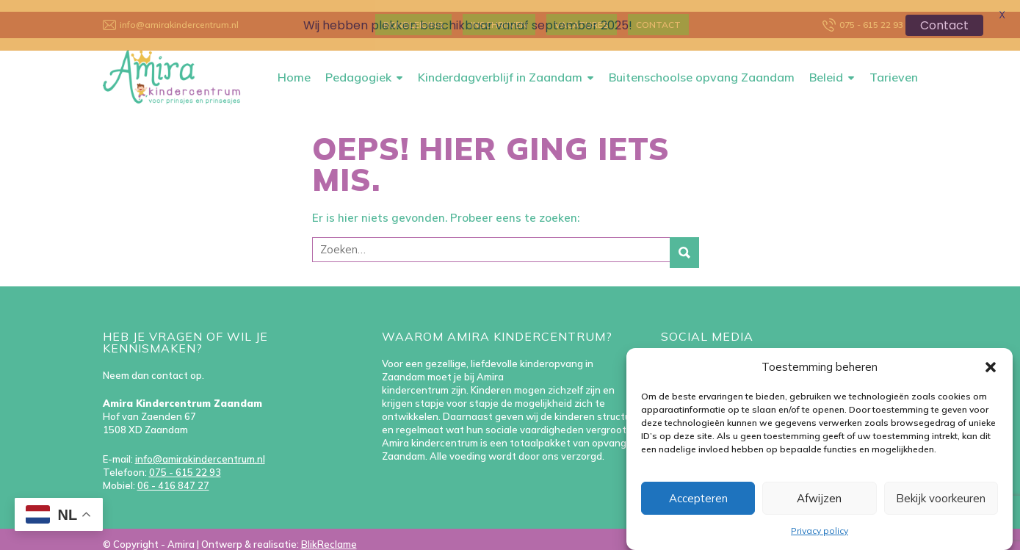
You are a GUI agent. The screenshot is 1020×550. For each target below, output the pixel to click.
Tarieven (893, 66)
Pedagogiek (358, 66)
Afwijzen (819, 498)
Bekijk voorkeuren (940, 498)
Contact (944, 25)
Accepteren (698, 498)
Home (294, 66)
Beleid (826, 66)
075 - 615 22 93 (185, 461)
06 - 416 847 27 (173, 474)
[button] (990, 367)
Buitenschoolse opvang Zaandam (702, 66)
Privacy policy (819, 530)
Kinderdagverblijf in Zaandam (500, 66)
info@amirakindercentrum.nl (200, 448)
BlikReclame (329, 533)
